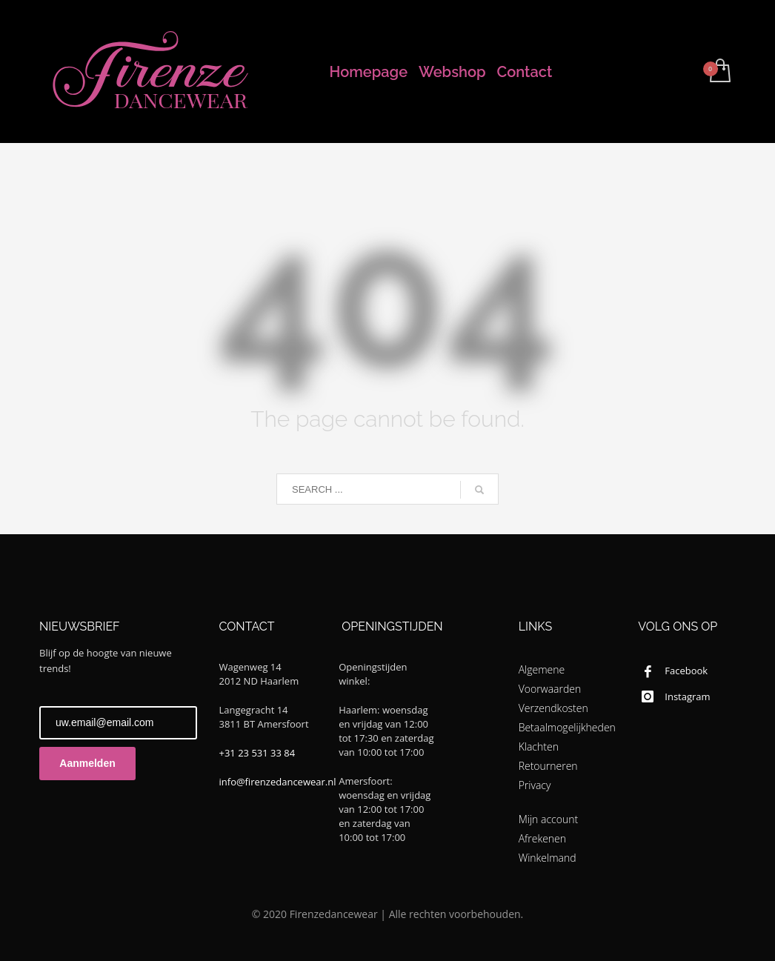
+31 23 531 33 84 (257, 752)
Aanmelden (87, 763)
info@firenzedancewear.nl (277, 781)
